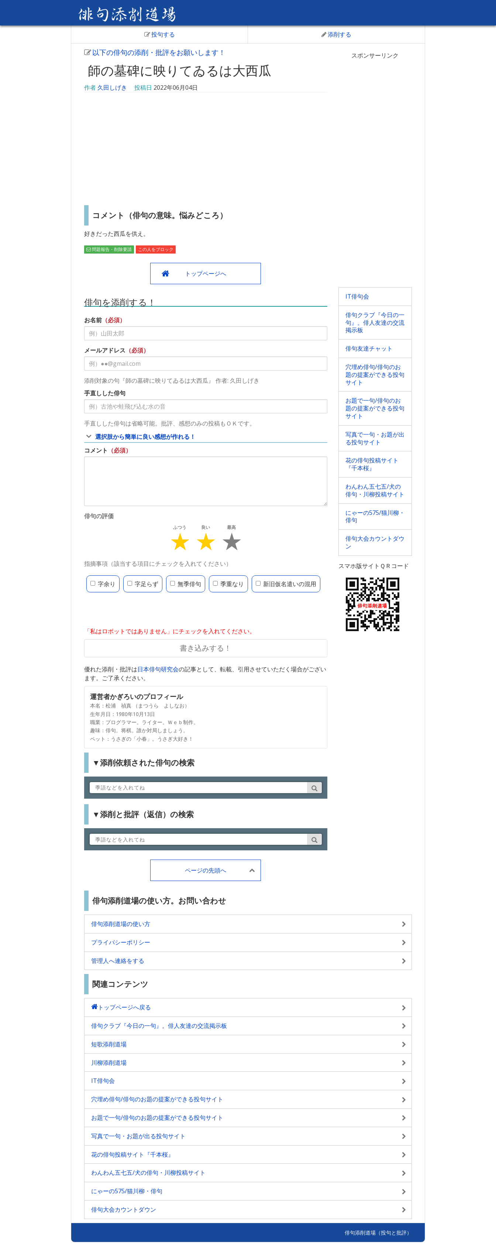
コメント (96, 450)
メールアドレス (104, 350)
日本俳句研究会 (158, 669)
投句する (159, 34)
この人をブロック (155, 249)
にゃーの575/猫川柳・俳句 (375, 516)
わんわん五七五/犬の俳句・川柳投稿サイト (374, 490)
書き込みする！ (205, 648)
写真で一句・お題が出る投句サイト (374, 438)
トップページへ (205, 273)
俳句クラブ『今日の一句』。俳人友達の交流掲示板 (374, 322)
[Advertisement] (205, 150)
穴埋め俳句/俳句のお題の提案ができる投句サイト (374, 374)
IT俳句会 (357, 296)
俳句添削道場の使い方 (120, 924)
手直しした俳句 (104, 393)
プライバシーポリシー (120, 942)
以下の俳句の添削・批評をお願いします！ (154, 52)
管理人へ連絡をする (117, 961)
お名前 (93, 320)
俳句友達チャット (369, 348)
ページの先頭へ (205, 870)
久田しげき (112, 87)
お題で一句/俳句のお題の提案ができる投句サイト (374, 408)
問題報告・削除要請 (109, 249)
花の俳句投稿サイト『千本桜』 (372, 464)
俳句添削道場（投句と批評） (378, 1232)
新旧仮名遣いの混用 (286, 584)
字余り (103, 584)
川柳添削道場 (109, 1063)
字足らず (142, 584)
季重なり (228, 584)
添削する (336, 34)
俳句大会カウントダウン (374, 542)
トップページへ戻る (124, 1007)
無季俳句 (185, 584)
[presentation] (140, 610)
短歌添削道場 (109, 1044)
